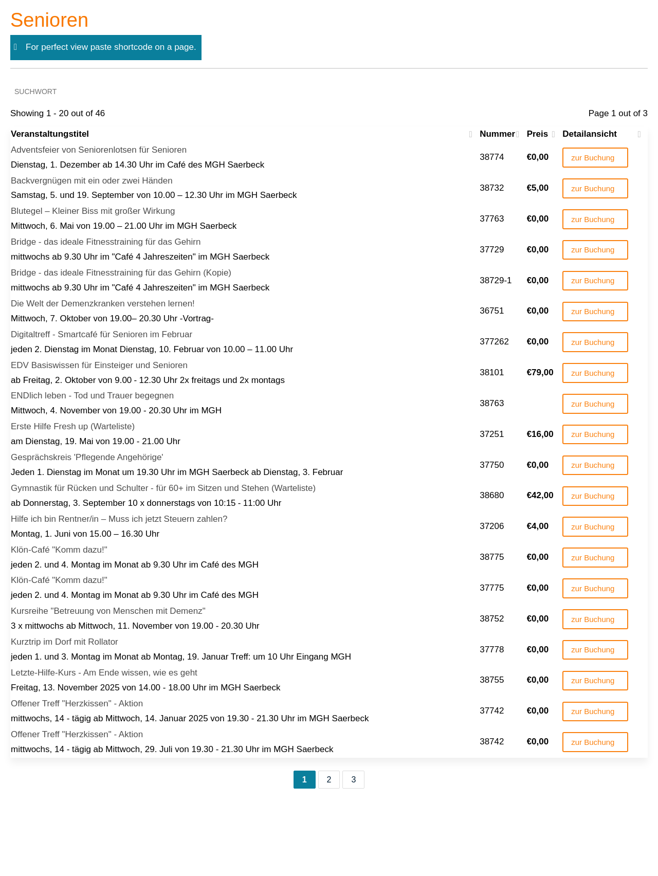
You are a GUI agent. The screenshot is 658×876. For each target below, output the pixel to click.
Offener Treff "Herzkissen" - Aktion (77, 703)
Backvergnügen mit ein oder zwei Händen (92, 181)
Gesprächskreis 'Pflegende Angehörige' (87, 457)
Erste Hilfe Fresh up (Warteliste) (73, 426)
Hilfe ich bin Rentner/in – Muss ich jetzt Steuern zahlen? (119, 519)
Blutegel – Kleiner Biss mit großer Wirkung (93, 211)
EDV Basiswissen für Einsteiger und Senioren (99, 365)
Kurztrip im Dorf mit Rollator (64, 642)
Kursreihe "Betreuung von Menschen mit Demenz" (108, 611)
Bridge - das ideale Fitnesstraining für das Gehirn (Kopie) (121, 273)
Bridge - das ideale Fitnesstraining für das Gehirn (105, 242)
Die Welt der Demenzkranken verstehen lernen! (103, 303)
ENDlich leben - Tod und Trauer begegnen (92, 395)
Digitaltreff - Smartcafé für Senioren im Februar (101, 334)
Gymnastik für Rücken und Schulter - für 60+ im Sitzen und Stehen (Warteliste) (163, 488)
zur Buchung (592, 157)
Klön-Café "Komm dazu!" (59, 550)
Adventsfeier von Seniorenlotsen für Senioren (99, 150)
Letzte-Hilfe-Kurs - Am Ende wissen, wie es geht (104, 673)
